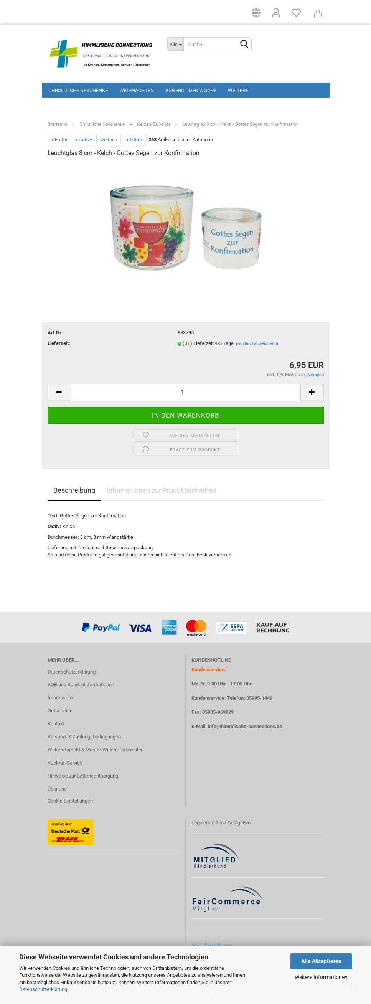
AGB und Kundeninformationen (81, 684)
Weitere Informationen (321, 977)
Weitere (238, 90)
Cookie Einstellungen (70, 801)
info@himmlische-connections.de (245, 726)
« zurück (84, 139)
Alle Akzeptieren (321, 961)
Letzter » (133, 139)
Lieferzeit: (59, 343)
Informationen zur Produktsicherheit (161, 490)
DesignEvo (239, 823)
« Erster (59, 139)
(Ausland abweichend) (257, 343)
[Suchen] (244, 44)
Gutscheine (60, 710)
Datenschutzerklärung (43, 989)
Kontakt (56, 724)
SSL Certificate (211, 945)
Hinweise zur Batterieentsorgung (83, 776)
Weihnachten (136, 90)
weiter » (108, 139)
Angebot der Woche (190, 90)
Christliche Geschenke (78, 90)
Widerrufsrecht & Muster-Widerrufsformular (95, 750)
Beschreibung (74, 490)
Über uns (57, 789)
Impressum (60, 697)
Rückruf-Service (65, 763)
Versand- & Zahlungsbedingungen (84, 737)
